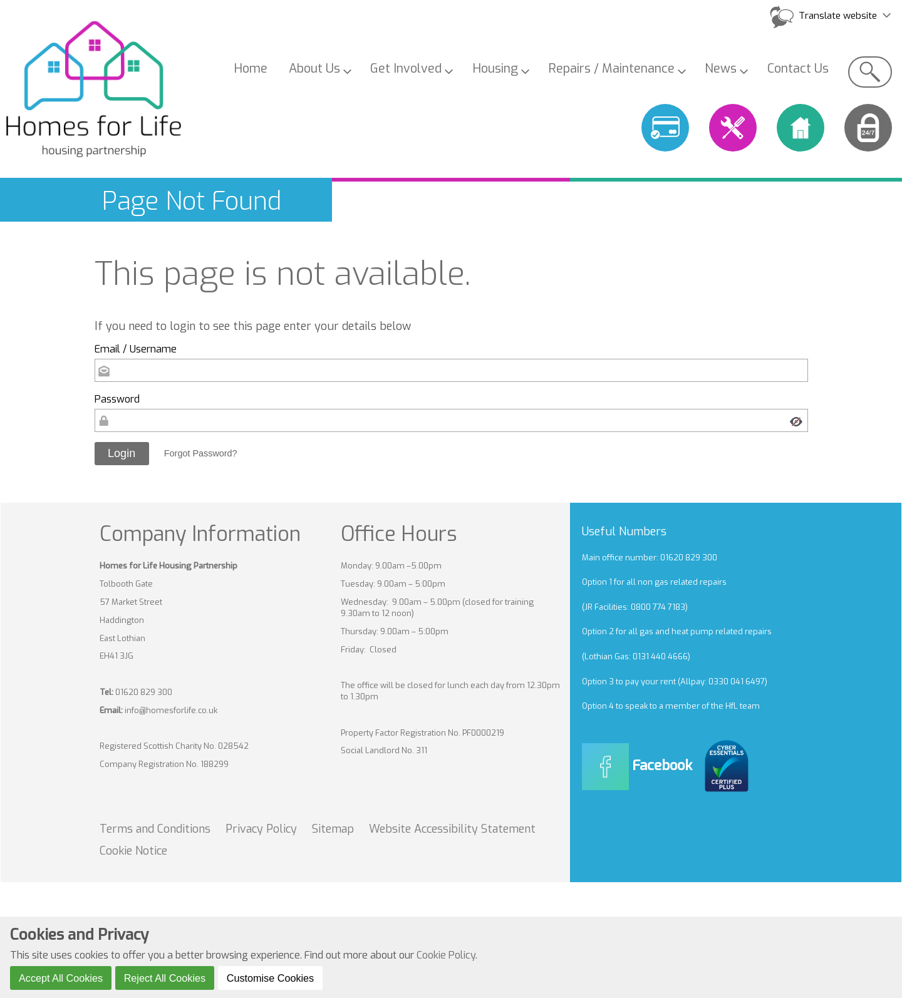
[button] (122, 454)
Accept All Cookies (61, 978)
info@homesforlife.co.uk (171, 710)
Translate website (838, 15)
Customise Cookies (270, 978)
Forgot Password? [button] (200, 453)
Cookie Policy (446, 955)
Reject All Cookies (164, 978)
